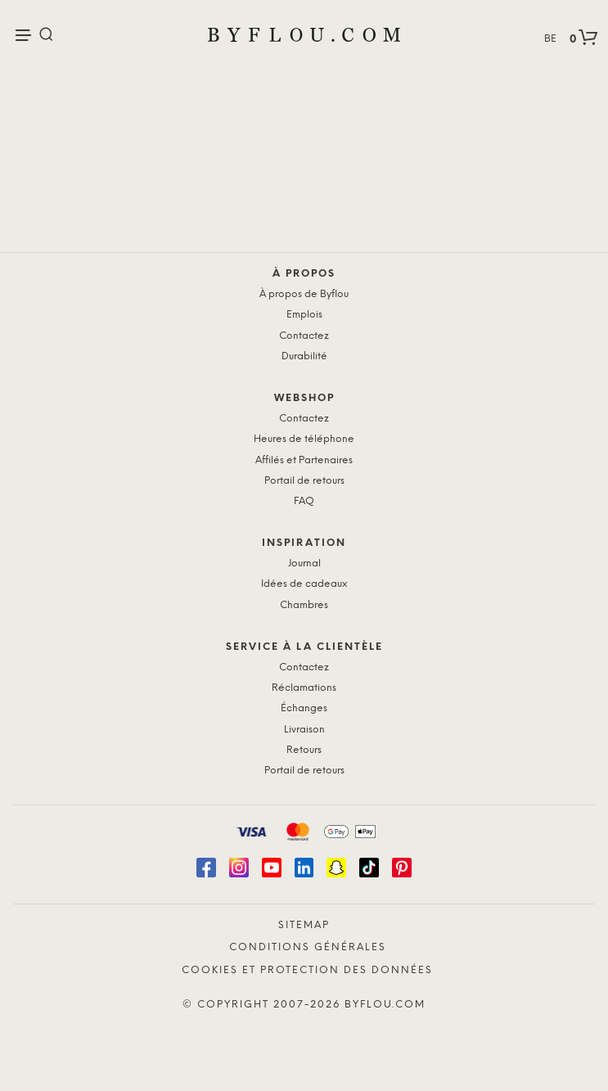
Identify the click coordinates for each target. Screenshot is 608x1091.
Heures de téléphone (304, 439)
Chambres (304, 605)
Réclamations (304, 688)
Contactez (304, 336)
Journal (304, 563)
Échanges (304, 708)
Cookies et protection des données (307, 970)
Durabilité (304, 356)
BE (550, 39)
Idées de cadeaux (304, 584)
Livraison (304, 729)
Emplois (304, 314)
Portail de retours (304, 481)
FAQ (304, 501)
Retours (304, 750)
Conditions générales (307, 947)
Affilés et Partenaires (304, 460)
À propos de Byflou (304, 294)
